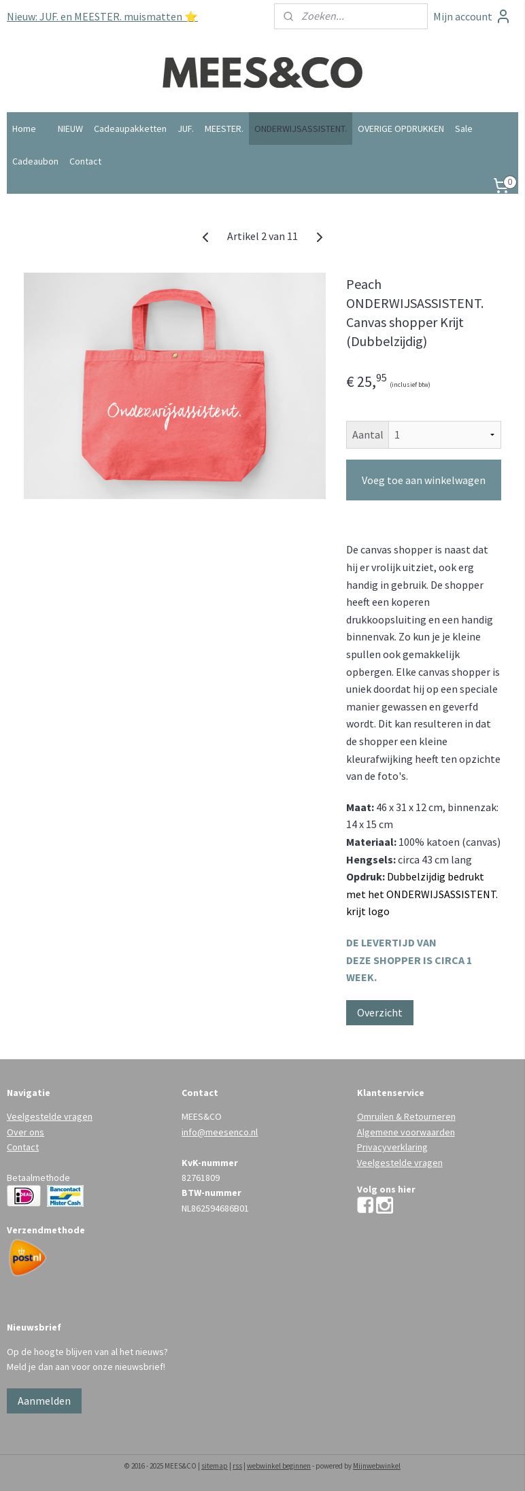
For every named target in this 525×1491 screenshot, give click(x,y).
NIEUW (70, 128)
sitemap (214, 1466)
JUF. (185, 128)
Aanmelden (44, 1400)
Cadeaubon (35, 161)
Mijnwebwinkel (377, 1466)
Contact (85, 161)
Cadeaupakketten (130, 128)
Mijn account (472, 16)
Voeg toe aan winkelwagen (424, 480)
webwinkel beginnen (279, 1466)
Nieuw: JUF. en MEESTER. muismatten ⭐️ (102, 16)
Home (24, 128)
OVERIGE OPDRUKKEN (401, 128)
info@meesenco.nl (220, 1132)
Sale (464, 128)
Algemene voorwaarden (406, 1132)
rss (237, 1466)
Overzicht (380, 1012)
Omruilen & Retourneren (406, 1116)
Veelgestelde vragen (49, 1116)
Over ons (25, 1132)
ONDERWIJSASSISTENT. (300, 128)
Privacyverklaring (392, 1147)
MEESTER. (224, 128)
